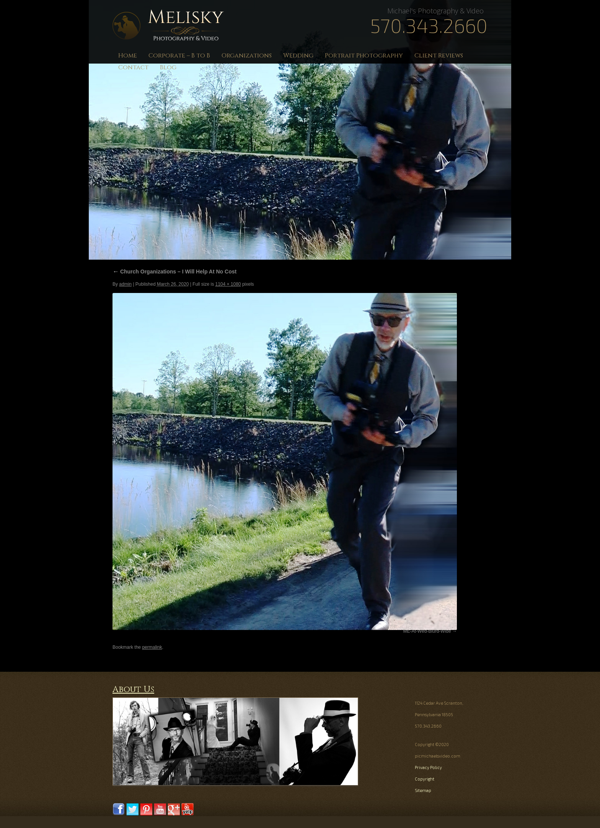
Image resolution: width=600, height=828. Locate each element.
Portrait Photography (364, 55)
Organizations (247, 55)
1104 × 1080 (228, 284)
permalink (152, 647)
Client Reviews (438, 55)
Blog (168, 67)
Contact (133, 67)
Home (127, 55)
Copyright (424, 778)
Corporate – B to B (179, 55)
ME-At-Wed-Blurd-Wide (427, 631)
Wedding (298, 55)
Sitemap (423, 790)
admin (125, 284)
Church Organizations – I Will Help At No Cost (174, 271)
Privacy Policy (428, 767)
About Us (133, 689)
